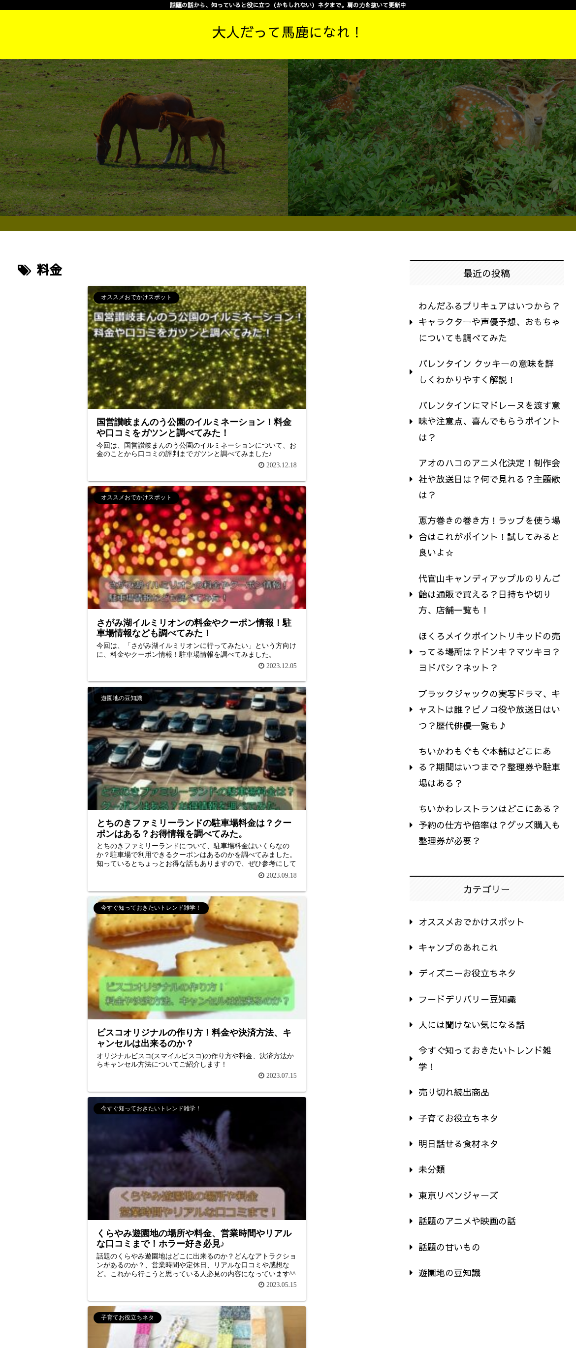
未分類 (431, 1169)
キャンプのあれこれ (458, 947)
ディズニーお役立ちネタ (467, 973)
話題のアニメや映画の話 (467, 1221)
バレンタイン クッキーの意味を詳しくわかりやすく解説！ (486, 371)
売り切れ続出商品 (453, 1092)
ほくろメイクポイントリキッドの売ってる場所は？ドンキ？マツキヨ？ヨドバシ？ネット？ (489, 652)
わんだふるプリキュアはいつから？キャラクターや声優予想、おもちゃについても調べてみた (489, 322)
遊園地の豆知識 (449, 1272)
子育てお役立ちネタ (458, 1118)
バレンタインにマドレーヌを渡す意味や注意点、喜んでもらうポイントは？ (489, 421)
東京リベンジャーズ (458, 1195)
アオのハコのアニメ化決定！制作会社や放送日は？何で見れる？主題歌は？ (489, 479)
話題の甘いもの (449, 1247)
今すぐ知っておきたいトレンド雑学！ (484, 1058)
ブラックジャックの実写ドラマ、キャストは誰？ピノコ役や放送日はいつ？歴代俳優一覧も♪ (489, 709)
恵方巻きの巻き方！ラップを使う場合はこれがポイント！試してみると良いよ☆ (489, 536)
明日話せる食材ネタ (458, 1143)
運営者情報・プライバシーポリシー (505, 1318)
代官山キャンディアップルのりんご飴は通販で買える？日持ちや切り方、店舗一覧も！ (489, 594)
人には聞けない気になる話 (471, 1024)
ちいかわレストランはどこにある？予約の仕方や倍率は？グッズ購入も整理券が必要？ (489, 824)
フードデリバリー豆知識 (467, 999)
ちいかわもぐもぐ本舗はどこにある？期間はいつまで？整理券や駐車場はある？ (489, 767)
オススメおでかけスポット (471, 922)
